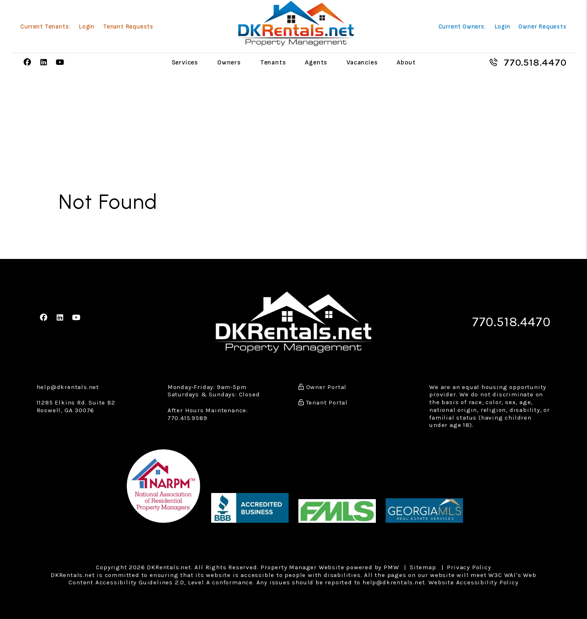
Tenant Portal (323, 402)
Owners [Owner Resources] (229, 62)
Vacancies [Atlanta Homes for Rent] (361, 62)
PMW (391, 567)
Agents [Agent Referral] (316, 62)
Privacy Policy (469, 567)
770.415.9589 (187, 418)
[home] (296, 23)
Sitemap (423, 567)
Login (87, 27)
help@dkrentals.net (68, 387)
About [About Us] (406, 62)
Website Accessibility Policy (473, 582)
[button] (27, 62)
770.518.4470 (535, 62)
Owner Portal (322, 387)
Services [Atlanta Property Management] (185, 62)
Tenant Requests (128, 27)
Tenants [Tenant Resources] (273, 62)
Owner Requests (542, 27)
